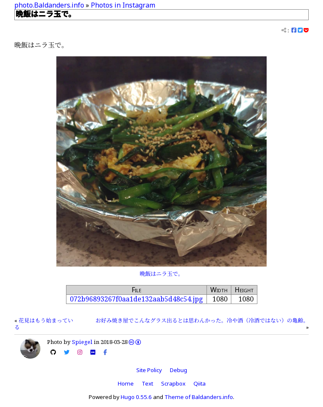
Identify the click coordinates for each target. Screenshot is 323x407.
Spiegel (82, 342)
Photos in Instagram (123, 5)
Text (147, 383)
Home (126, 383)
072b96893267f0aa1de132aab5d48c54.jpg (136, 299)
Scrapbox (173, 383)
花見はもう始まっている (43, 324)
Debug (178, 370)
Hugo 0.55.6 (136, 397)
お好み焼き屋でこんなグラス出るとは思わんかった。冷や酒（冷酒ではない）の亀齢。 (202, 320)
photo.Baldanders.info (49, 5)
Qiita (199, 383)
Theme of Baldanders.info (198, 397)
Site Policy (149, 370)
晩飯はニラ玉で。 (161, 274)
